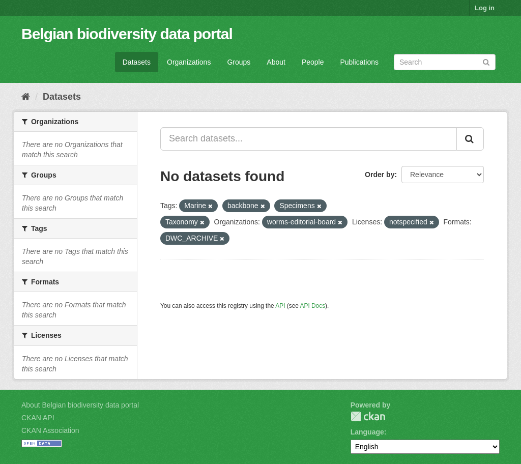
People (313, 62)
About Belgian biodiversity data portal (80, 405)
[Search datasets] (445, 62)
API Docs (313, 305)
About (276, 62)
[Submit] (486, 61)
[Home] (25, 97)
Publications (359, 62)
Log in (485, 8)
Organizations (189, 62)
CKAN (368, 416)
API (280, 305)
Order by (379, 174)
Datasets (137, 62)
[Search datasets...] (308, 139)
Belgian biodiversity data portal (127, 33)
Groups (238, 62)
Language (367, 432)
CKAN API (37, 418)
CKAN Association (50, 430)
